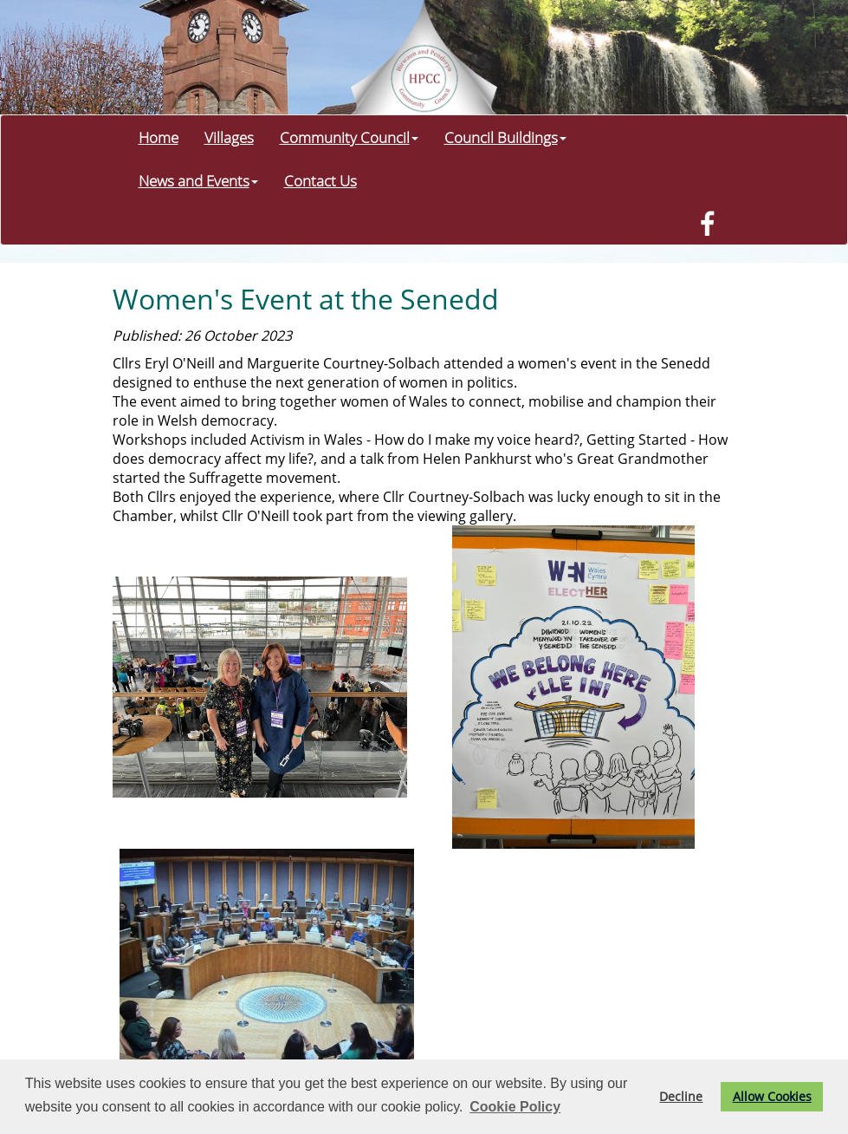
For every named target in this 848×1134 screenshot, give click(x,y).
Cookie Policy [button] (514, 1106)
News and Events (198, 180)
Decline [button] (680, 1096)
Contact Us (320, 180)
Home (158, 137)
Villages (229, 137)
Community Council (349, 137)
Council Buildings (505, 137)
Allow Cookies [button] (772, 1096)
